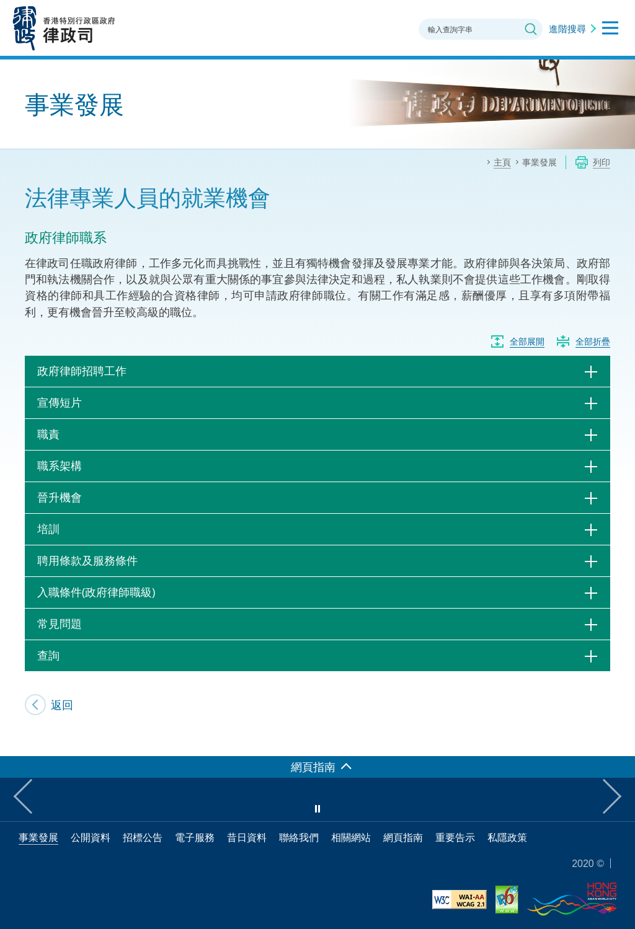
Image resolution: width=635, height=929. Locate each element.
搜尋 (531, 29)
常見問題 (59, 623)
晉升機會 (59, 497)
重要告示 (455, 837)
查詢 (48, 655)
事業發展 (38, 837)
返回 (62, 704)
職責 (48, 433)
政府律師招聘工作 (82, 370)
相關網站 (351, 837)
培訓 (48, 528)
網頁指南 (403, 837)
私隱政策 (507, 837)
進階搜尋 (567, 28)
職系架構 (59, 465)
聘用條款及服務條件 (87, 560)
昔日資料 (247, 837)
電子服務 (195, 837)
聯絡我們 (299, 837)
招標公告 (142, 837)
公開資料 (90, 837)
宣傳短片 (59, 402)
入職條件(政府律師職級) (96, 591)
